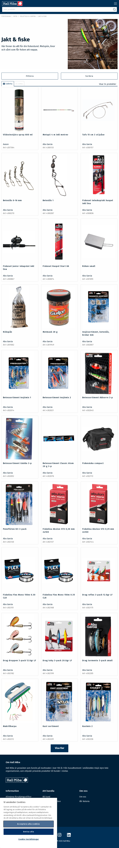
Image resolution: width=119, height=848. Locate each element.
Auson (6, 144)
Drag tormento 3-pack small (97, 660)
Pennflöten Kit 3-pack (14, 529)
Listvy (19, 84)
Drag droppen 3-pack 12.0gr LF (19, 660)
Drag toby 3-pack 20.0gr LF (57, 660)
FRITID (15, 16)
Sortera (89, 76)
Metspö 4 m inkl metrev (55, 134)
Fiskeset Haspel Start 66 (56, 266)
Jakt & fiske (42, 16)
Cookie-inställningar (28, 839)
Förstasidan (6, 16)
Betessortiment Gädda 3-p (17, 463)
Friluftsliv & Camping (28, 16)
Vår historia (84, 801)
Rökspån (7, 332)
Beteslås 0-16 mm (12, 200)
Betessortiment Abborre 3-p (97, 397)
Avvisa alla (28, 832)
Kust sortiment (51, 726)
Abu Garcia (47, 144)
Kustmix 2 (87, 726)
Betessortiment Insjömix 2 (57, 397)
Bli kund (46, 797)
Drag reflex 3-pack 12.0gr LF (97, 595)
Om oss (82, 797)
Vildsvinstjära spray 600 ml (18, 134)
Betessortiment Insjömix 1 (17, 397)
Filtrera (29, 76)
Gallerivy (7, 84)
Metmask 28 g (50, 332)
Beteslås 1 (48, 200)
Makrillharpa (10, 726)
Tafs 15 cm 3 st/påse (93, 134)
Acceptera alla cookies (28, 824)
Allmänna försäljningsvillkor (18, 797)
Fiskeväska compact (93, 463)
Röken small (88, 266)
